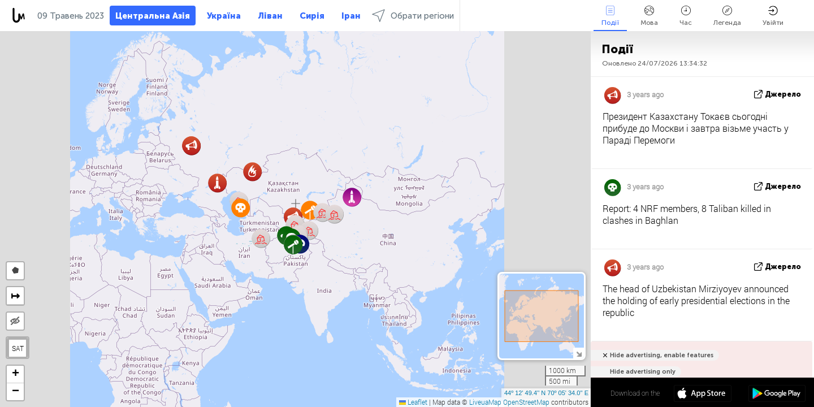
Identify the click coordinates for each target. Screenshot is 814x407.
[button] (293, 244)
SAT (18, 348)
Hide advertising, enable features (661, 355)
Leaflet (413, 401)
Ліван (270, 16)
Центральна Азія (152, 16)
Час (685, 16)
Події (610, 16)
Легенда (727, 16)
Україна (224, 16)
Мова (649, 16)
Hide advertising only (643, 371)
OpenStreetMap (526, 401)
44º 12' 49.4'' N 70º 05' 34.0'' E (546, 392)
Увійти (773, 16)
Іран (351, 16)
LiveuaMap (485, 401)
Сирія (312, 16)
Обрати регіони (413, 15)
